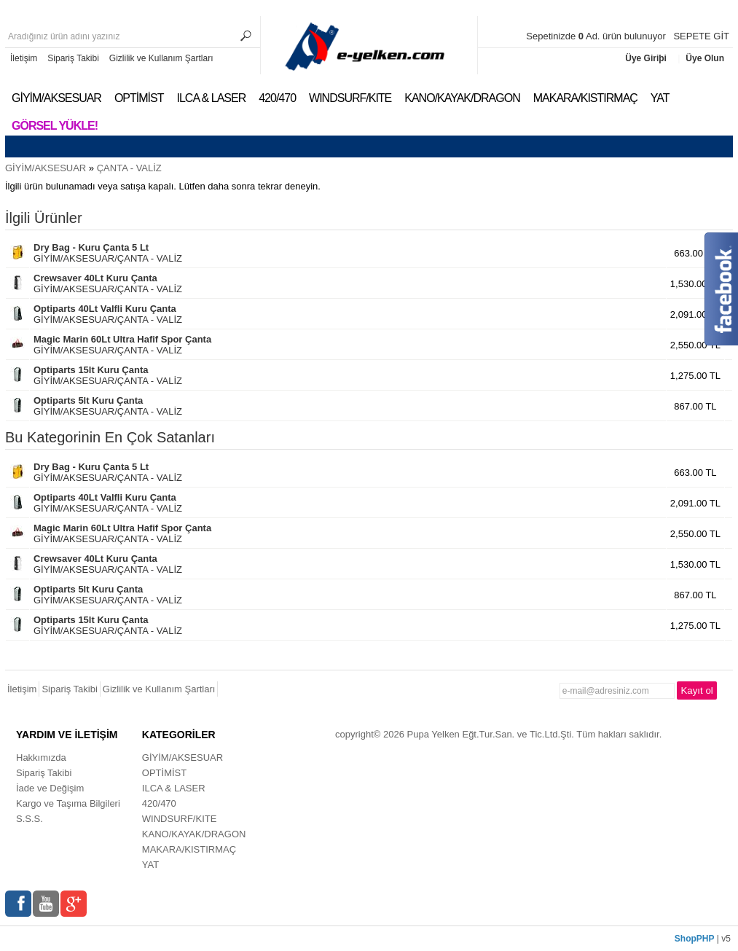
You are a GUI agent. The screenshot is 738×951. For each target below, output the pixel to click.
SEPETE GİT (701, 36)
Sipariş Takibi (72, 58)
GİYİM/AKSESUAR (56, 98)
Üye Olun (705, 58)
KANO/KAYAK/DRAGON (461, 98)
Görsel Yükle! (55, 126)
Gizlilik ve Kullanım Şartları (161, 58)
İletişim (23, 58)
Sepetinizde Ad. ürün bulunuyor (597, 36)
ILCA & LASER (211, 98)
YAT (660, 98)
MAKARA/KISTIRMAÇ (585, 98)
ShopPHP (695, 939)
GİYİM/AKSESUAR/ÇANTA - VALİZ (108, 253)
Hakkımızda (41, 757)
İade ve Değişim (50, 788)
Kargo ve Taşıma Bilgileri (68, 803)
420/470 (277, 98)
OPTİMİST (139, 98)
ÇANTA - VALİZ (129, 168)
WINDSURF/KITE (350, 98)
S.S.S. (29, 818)
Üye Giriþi (647, 58)
